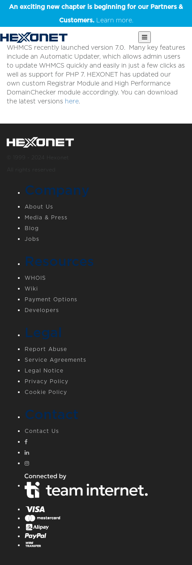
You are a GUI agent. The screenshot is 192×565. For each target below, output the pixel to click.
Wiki (31, 288)
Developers (42, 310)
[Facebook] (105, 443)
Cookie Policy (46, 392)
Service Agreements (55, 359)
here (72, 101)
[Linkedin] (105, 453)
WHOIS (35, 277)
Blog (32, 228)
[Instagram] (105, 464)
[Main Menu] (144, 37)
